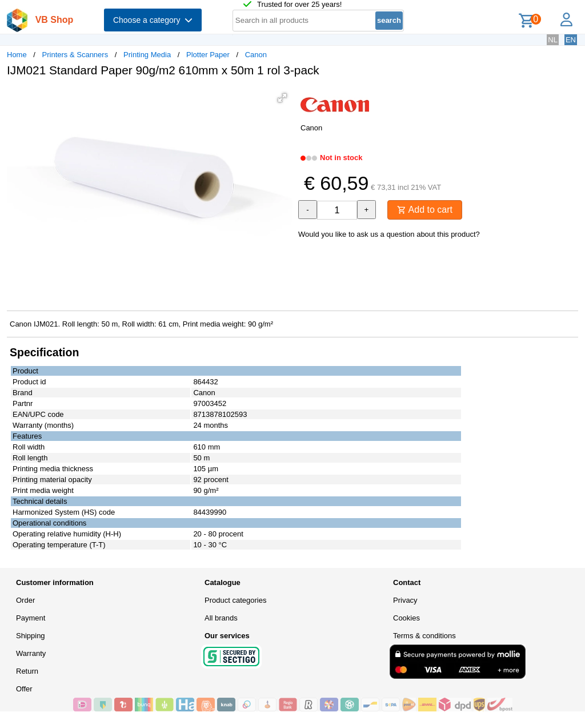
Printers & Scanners (75, 54)
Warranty (31, 653)
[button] (282, 98)
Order (25, 600)
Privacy (405, 600)
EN (571, 39)
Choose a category (153, 20)
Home (17, 54)
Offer (24, 689)
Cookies (406, 618)
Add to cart (424, 209)
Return (27, 671)
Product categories (235, 600)
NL (553, 39)
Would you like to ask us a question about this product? (389, 234)
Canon (256, 54)
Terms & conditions (424, 635)
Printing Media (147, 54)
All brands (221, 618)
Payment (30, 618)
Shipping (30, 635)
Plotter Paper (208, 54)
